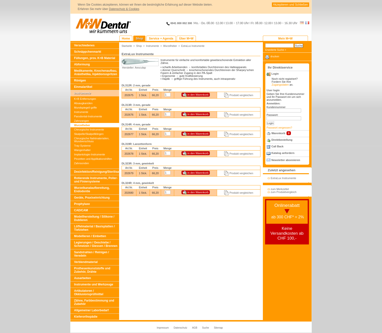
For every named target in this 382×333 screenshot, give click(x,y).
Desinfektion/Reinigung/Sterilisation (96, 171)
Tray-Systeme (82, 145)
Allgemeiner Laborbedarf (91, 310)
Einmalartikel (83, 87)
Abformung (82, 64)
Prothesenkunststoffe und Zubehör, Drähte (92, 270)
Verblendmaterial (86, 262)
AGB (194, 327)
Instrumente (82, 93)
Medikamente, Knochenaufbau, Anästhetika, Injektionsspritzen (95, 72)
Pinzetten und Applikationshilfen (93, 158)
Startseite (127, 46)
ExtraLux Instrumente (193, 46)
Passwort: (272, 114)
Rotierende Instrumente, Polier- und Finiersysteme (96, 179)
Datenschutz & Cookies (124, 9)
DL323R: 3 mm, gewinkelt (138, 163)
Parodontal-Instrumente (88, 116)
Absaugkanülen (83, 103)
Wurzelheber (82, 125)
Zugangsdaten (280, 84)
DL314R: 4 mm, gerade (136, 124)
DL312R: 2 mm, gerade (136, 85)
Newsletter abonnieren (285, 160)
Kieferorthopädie (85, 316)
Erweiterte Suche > (275, 50)
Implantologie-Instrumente (89, 154)
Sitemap (218, 327)
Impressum (163, 327)
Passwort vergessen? (279, 127)
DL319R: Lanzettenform (137, 143)
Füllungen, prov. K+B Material (94, 58)
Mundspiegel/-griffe (85, 107)
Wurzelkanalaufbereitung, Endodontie (92, 189)
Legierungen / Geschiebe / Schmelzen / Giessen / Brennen (95, 244)
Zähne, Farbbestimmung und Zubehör (94, 302)
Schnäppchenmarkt (87, 51)
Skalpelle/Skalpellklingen (89, 133)
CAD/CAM (81, 210)
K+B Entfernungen (85, 98)
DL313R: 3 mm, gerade (136, 104)
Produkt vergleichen (241, 95)
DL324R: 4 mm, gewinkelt (138, 183)
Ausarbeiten (82, 278)
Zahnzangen (81, 120)
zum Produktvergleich (283, 192)
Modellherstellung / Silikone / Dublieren (94, 218)
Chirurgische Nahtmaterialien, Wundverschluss (91, 140)
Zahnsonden (81, 163)
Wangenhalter (82, 150)
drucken (274, 56)
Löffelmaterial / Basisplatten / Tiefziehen (94, 228)
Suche (205, 327)
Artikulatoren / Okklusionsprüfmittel (88, 292)
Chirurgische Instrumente (89, 129)
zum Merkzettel (280, 189)
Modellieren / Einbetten (90, 236)
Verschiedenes (84, 45)
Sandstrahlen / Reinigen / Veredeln (91, 254)
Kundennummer (276, 107)
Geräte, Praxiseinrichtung (92, 197)
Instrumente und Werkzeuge (93, 284)
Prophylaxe (82, 204)
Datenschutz (180, 327)
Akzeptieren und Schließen (290, 4)
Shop (139, 46)
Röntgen (80, 80)
